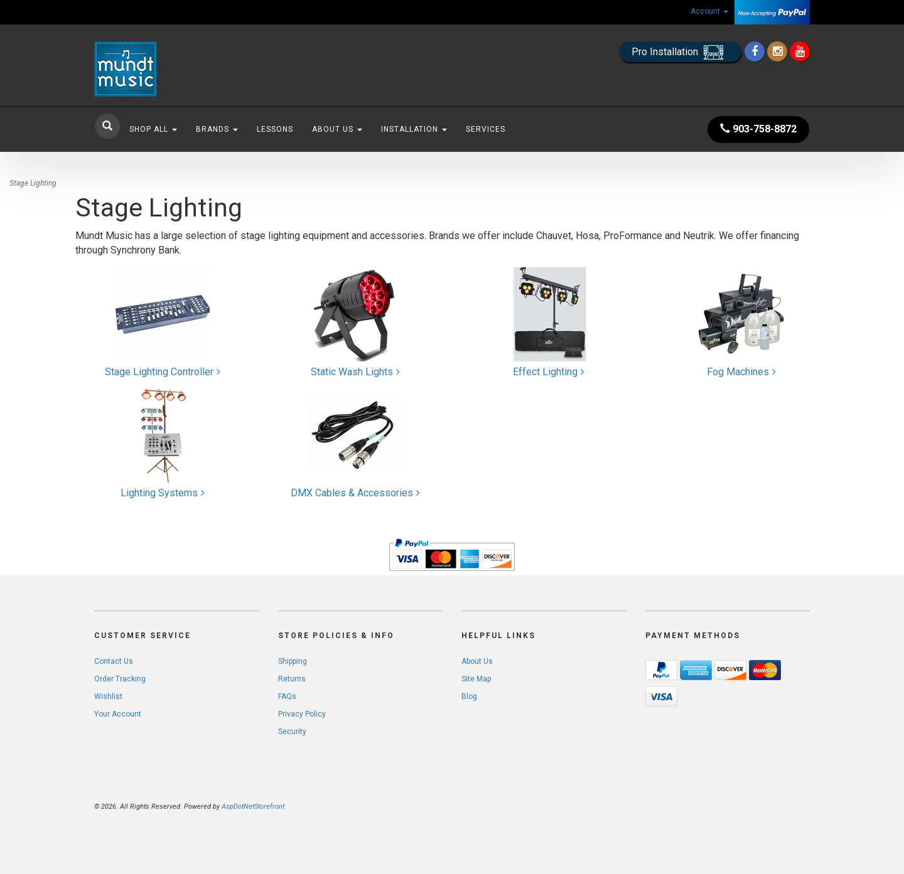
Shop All (153, 129)
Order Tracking (120, 678)
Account (709, 11)
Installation (414, 129)
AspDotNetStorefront (253, 806)
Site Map (476, 678)
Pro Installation (680, 52)
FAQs (287, 696)
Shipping (292, 661)
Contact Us (113, 661)
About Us (337, 129)
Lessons (275, 129)
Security (292, 731)
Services (485, 129)
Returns (292, 678)
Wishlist (108, 696)
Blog (469, 696)
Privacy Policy (302, 714)
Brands (217, 129)
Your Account (117, 714)
